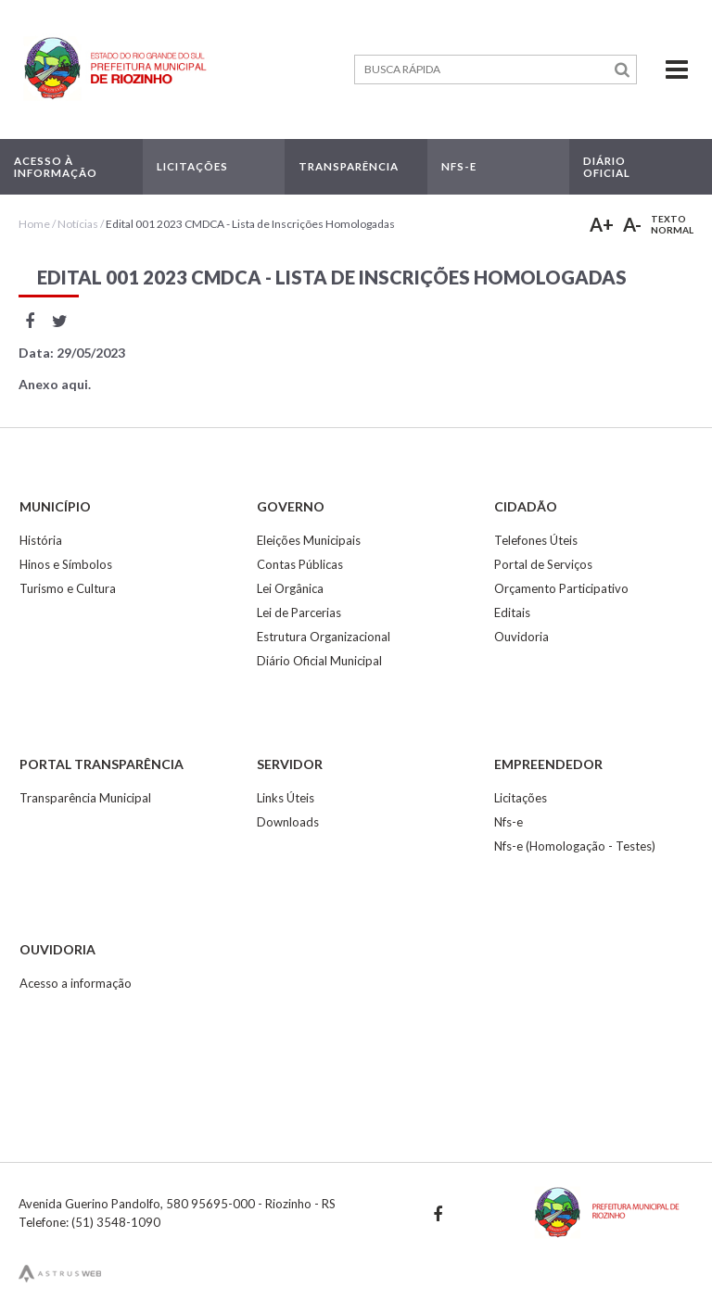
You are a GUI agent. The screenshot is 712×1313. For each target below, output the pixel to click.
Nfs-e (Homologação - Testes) (574, 846)
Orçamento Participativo (561, 588)
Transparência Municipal (85, 797)
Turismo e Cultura (67, 588)
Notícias (77, 224)
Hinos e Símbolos (65, 564)
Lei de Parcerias (299, 612)
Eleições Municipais (309, 540)
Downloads (288, 821)
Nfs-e (508, 821)
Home (34, 224)
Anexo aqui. (55, 384)
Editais (512, 612)
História (40, 540)
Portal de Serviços (543, 564)
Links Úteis (285, 797)
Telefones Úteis (536, 540)
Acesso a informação (75, 983)
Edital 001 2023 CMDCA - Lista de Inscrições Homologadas (250, 224)
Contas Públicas (300, 564)
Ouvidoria (521, 636)
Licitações (520, 797)
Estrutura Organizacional (323, 636)
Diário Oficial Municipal (319, 660)
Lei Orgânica (290, 588)
